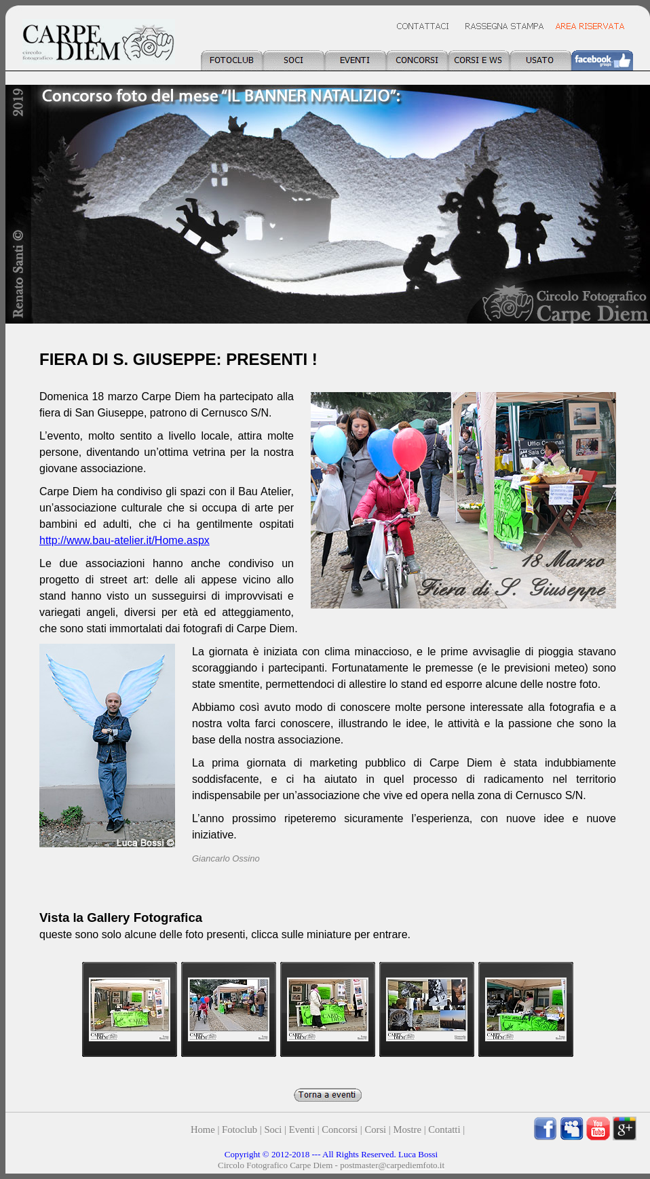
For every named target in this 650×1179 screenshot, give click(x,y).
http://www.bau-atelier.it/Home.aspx (124, 540)
